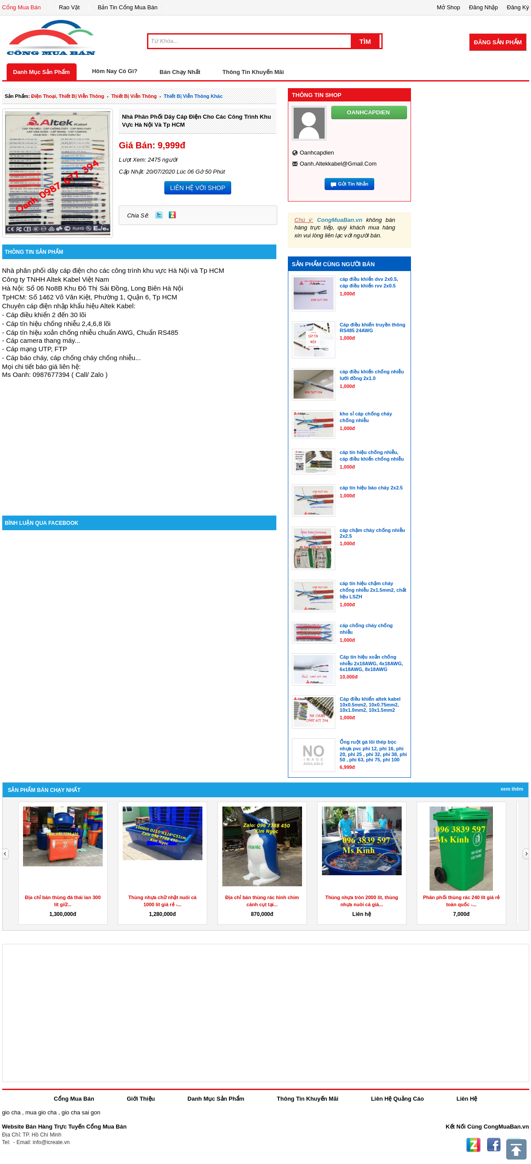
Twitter (159, 214)
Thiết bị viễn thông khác (193, 96)
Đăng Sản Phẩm (498, 42)
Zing (172, 214)
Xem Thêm (511, 789)
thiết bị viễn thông (134, 96)
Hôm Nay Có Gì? (115, 71)
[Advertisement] (139, 440)
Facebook (494, 1145)
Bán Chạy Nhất (179, 72)
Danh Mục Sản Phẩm (41, 72)
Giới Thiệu (141, 1098)
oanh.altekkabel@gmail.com (338, 163)
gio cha (11, 1112)
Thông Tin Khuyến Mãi (253, 72)
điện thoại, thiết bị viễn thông (67, 96)
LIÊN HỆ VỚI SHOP (197, 187)
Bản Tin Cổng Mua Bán (128, 7)
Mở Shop (448, 7)
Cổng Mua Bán (21, 7)
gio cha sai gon (81, 1112)
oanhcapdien (317, 152)
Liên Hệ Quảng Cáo (397, 1098)
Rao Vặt (69, 7)
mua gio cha (41, 1112)
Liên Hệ (467, 1098)
